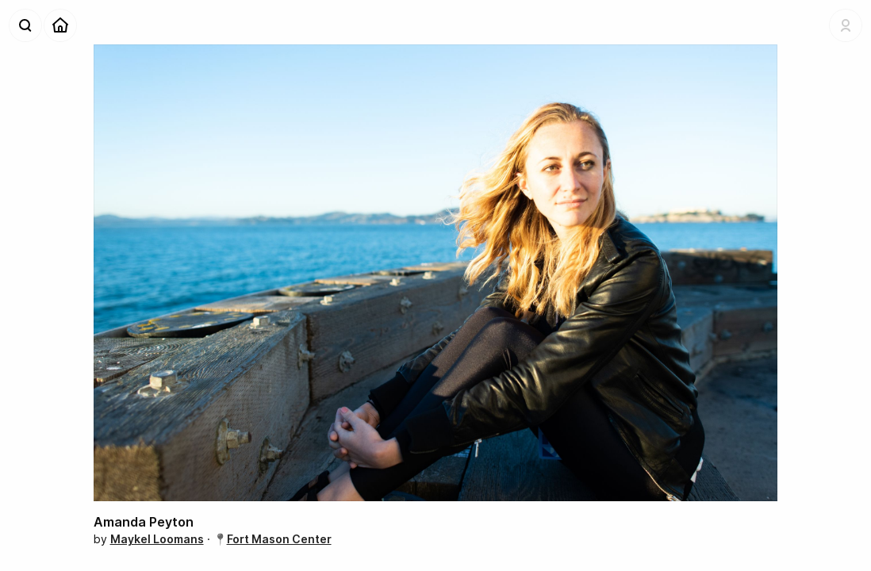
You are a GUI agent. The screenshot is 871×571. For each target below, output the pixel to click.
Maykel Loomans (157, 539)
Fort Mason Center (279, 539)
